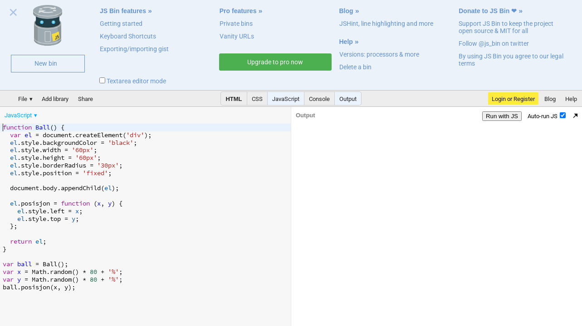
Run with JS (502, 116)
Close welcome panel (13, 14)
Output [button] (348, 99)
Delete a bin (355, 67)
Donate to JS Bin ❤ (488, 10)
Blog (346, 10)
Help (346, 41)
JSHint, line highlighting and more (386, 23)
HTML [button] (233, 99)
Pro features (238, 10)
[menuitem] (22, 115)
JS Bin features (123, 10)
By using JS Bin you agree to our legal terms (511, 60)
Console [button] (319, 99)
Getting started (121, 23)
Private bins (236, 23)
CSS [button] (257, 99)
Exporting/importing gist (134, 49)
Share (85, 99)
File (22, 99)
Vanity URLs (237, 36)
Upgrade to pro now (275, 62)
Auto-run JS (547, 116)
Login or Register (513, 99)
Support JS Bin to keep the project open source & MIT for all (506, 27)
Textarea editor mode (132, 81)
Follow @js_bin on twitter (494, 43)
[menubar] (72, 113)
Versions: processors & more (379, 54)
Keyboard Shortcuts (128, 36)
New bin (45, 63)
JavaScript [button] (285, 99)
